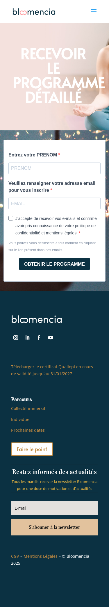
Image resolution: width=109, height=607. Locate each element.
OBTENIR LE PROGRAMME (54, 264)
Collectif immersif (28, 408)
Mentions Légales (41, 556)
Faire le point (32, 449)
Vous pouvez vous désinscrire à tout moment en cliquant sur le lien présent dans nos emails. (52, 246)
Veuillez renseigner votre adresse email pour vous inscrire (51, 187)
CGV (15, 556)
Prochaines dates (28, 430)
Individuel (21, 419)
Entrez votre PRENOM (33, 154)
